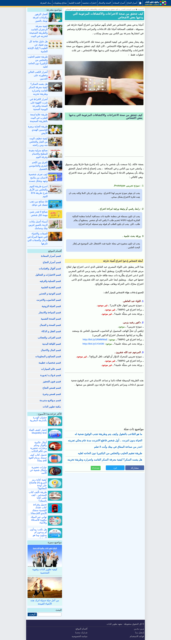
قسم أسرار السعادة (51, 256)
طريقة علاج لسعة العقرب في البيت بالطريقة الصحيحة (39, 117)
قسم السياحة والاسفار (50, 312)
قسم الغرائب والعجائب (49, 337)
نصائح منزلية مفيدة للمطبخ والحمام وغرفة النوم (38, 153)
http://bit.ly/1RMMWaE (95, 339)
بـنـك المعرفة (45, 3)
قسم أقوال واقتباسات (50, 268)
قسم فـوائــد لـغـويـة (50, 375)
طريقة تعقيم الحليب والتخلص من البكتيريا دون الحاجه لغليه (110, 453)
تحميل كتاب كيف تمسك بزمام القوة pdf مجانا (38, 458)
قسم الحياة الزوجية (51, 306)
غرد (115, 467)
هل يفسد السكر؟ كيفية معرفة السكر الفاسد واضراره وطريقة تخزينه (104, 459)
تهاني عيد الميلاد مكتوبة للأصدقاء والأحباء (39, 520)
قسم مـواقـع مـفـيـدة (50, 400)
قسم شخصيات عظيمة (50, 362)
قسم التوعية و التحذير (50, 293)
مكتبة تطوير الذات (52, 406)
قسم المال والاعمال (51, 350)
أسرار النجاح (132, 3)
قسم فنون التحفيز (52, 381)
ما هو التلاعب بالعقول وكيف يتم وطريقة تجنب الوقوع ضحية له (108, 434)
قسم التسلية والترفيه (50, 281)
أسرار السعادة (119, 3)
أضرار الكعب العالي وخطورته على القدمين (38, 75)
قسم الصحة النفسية (51, 318)
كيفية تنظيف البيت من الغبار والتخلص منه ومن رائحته (38, 141)
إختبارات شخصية (89, 3)
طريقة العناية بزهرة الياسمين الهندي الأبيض (38, 129)
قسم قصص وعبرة (52, 394)
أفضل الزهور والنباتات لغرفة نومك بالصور (40, 17)
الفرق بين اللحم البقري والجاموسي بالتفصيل (38, 165)
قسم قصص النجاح (52, 388)
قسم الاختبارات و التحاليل (48, 275)
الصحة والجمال (104, 3)
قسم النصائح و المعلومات (48, 356)
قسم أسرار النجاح (52, 262)
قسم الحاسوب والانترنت (48, 300)
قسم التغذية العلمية (51, 287)
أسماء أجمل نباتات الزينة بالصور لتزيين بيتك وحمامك (38, 225)
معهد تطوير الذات (114, 624)
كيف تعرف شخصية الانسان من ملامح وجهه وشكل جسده (38, 177)
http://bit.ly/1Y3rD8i (93, 343)
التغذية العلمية (75, 3)
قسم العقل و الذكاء (51, 331)
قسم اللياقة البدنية (51, 344)
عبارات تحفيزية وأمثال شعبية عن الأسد (38, 470)
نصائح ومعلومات (60, 3)
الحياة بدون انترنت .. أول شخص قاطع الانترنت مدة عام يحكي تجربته (105, 440)
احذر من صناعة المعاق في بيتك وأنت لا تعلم (118, 446)
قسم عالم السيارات (51, 369)
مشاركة (135, 467)
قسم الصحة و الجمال (50, 325)
